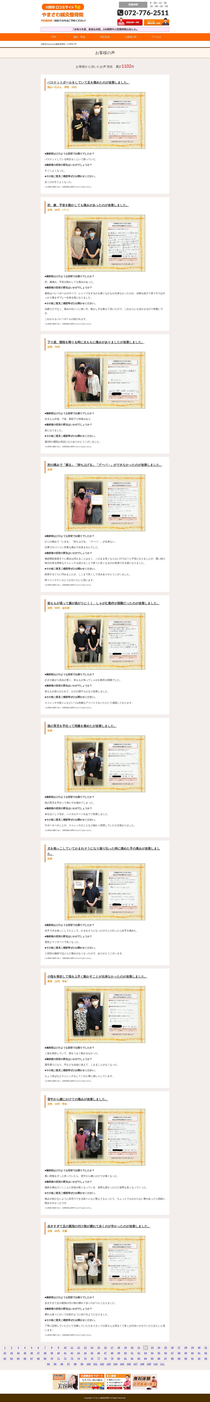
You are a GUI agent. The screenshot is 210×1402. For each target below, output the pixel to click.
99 (81, 1364)
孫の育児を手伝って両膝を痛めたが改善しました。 (82, 726)
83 (139, 1358)
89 (179, 1358)
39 (51, 1353)
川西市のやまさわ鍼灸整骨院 (53, 44)
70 (51, 1358)
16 (105, 1347)
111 (162, 1364)
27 (179, 1347)
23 (152, 1347)
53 (145, 1353)
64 (11, 1358)
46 (98, 1353)
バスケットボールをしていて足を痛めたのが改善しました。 (88, 82)
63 (4, 1358)
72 (65, 1358)
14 (92, 1347)
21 (139, 1347)
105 (122, 1364)
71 (58, 1358)
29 (192, 1347)
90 (185, 1358)
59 (185, 1353)
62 (206, 1353)
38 (45, 1353)
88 (172, 1358)
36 (31, 1353)
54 (152, 1353)
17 (112, 1347)
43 (78, 1353)
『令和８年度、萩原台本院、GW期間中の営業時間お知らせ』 (105, 29)
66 (25, 1358)
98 (75, 1364)
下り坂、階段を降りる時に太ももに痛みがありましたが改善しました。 (95, 342)
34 (18, 1353)
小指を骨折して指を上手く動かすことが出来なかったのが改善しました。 (97, 976)
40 (58, 1353)
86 (159, 1358)
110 (156, 1364)
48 (112, 1353)
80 (118, 1358)
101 (95, 1364)
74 (78, 1358)
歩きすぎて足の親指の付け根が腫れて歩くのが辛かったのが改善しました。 (99, 1226)
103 (109, 1364)
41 (65, 1353)
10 (65, 1347)
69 (45, 1358)
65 (18, 1358)
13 (85, 1347)
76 (92, 1358)
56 (165, 1353)
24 (159, 1347)
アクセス (156, 37)
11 (71, 1347)
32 (4, 1353)
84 (145, 1358)
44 (85, 1353)
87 (165, 1358)
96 (61, 1364)
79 (112, 1358)
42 (71, 1353)
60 (192, 1353)
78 (105, 1358)
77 (98, 1358)
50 (125, 1353)
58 (179, 1353)
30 (199, 1347)
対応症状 (105, 37)
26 (172, 1347)
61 (199, 1353)
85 (152, 1358)
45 (92, 1353)
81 (125, 1358)
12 (78, 1347)
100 (89, 1364)
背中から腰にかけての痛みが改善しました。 (77, 1099)
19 (125, 1347)
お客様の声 (131, 37)
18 (118, 1347)
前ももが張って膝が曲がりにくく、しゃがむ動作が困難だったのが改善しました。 (103, 603)
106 (129, 1364)
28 (185, 1347)
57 (172, 1353)
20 (132, 1347)
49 (118, 1353)
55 (159, 1353)
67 (31, 1358)
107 (136, 1364)
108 (142, 1364)
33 (11, 1353)
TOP (53, 37)
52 (139, 1353)
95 (55, 1364)
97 (68, 1364)
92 (199, 1358)
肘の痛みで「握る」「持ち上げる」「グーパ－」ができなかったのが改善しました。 (104, 465)
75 (85, 1358)
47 (105, 1353)
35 (25, 1353)
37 (38, 1353)
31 (206, 1347)
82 (132, 1358)
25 (165, 1347)
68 (38, 1358)
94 (48, 1364)
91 (192, 1358)
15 (98, 1347)
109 (149, 1364)
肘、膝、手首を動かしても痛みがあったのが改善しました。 (88, 205)
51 (132, 1353)
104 (115, 1364)
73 (71, 1358)
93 (206, 1358)
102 (102, 1364)
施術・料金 (79, 37)
